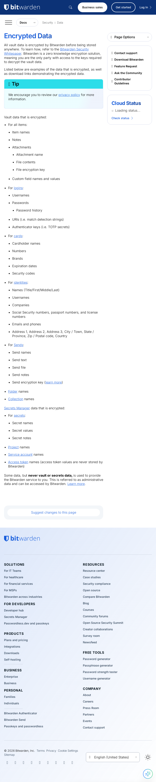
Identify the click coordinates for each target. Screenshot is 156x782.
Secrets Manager (17, 408)
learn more (54, 382)
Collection (15, 399)
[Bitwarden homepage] (22, 538)
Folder (12, 391)
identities (20, 282)
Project (13, 447)
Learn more (76, 484)
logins (18, 188)
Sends (18, 345)
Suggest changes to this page (53, 512)
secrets (19, 415)
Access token (18, 462)
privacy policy (69, 95)
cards (18, 236)
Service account (20, 454)
